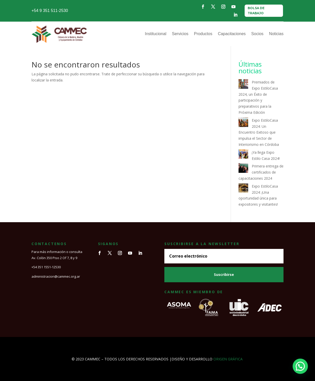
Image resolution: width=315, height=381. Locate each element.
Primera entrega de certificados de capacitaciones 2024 (261, 172)
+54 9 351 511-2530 (50, 10)
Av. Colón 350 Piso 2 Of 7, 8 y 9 (54, 258)
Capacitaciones (232, 34)
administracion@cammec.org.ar (56, 276)
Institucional (155, 34)
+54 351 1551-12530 (46, 267)
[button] (300, 366)
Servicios (180, 34)
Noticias (276, 34)
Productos (203, 34)
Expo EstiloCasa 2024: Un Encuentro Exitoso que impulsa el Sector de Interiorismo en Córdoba (259, 132)
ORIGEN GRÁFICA (228, 359)
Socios (257, 34)
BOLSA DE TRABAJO (256, 10)
